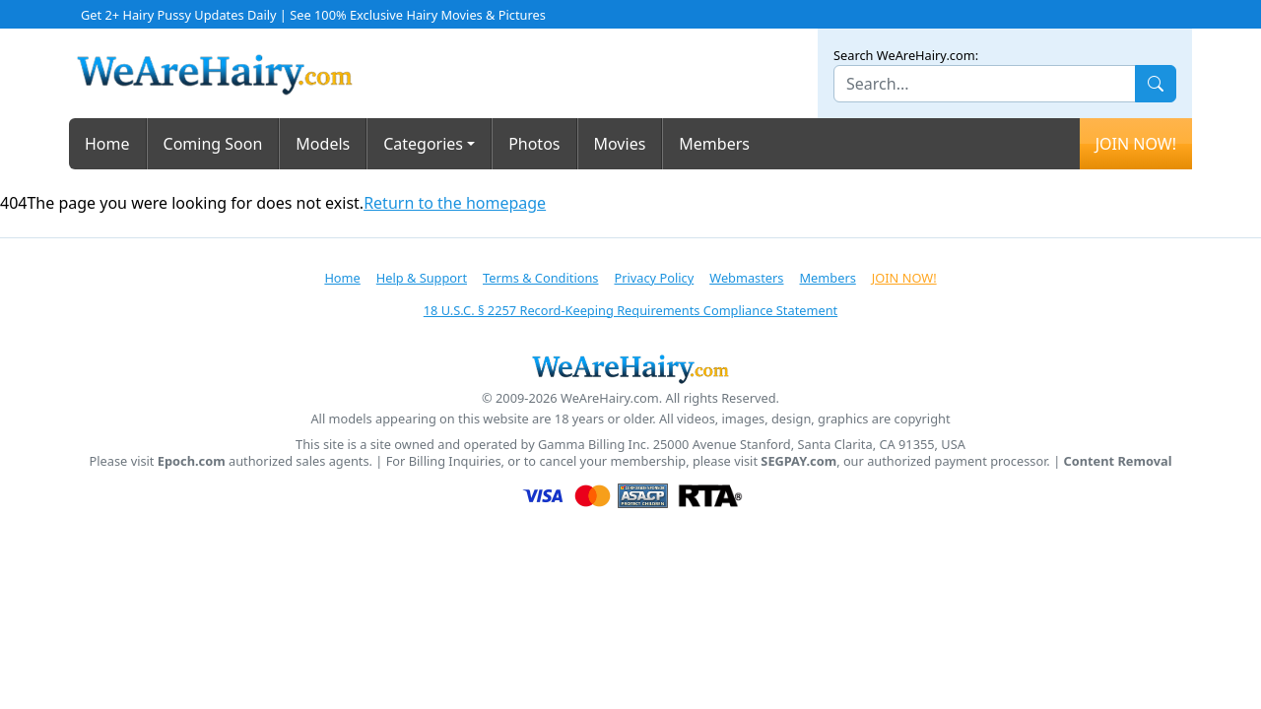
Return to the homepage (455, 203)
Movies (620, 144)
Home (107, 144)
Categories (423, 144)
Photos (534, 144)
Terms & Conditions (540, 278)
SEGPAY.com (798, 461)
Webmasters (746, 278)
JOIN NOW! (1135, 144)
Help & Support (421, 278)
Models (323, 144)
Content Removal (1118, 461)
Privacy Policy (654, 278)
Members (714, 144)
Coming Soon (213, 144)
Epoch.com (192, 461)
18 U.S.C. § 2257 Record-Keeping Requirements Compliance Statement (630, 310)
